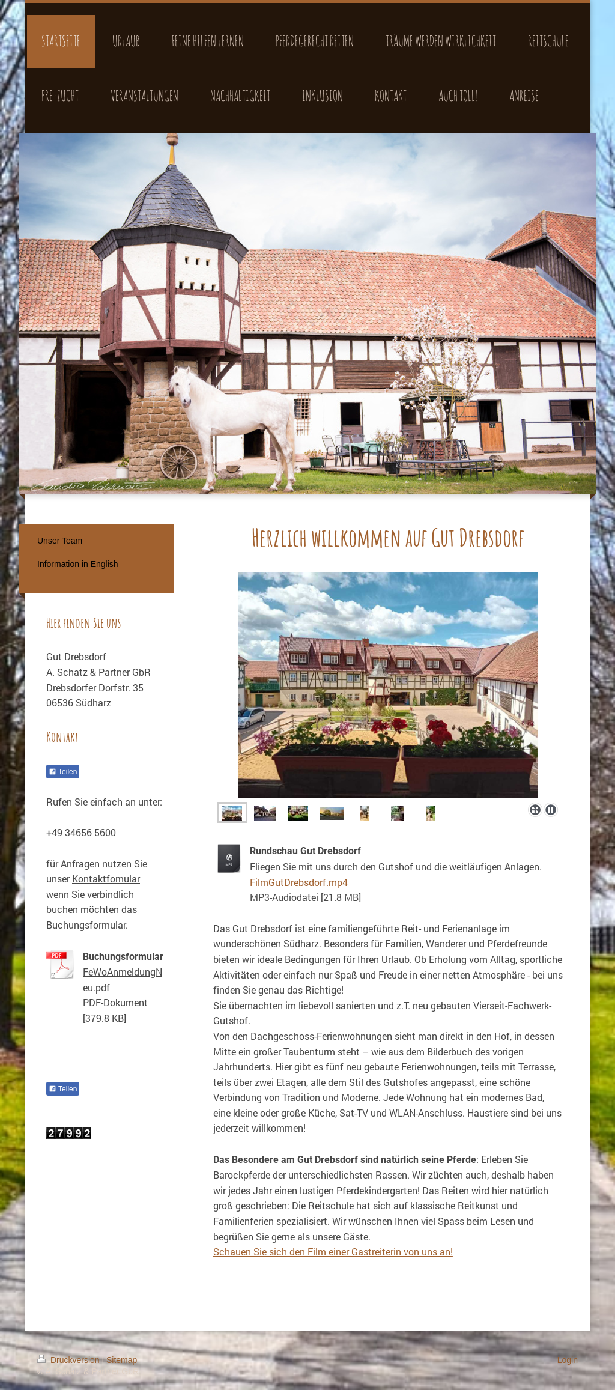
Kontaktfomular (106, 878)
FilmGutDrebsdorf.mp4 (299, 882)
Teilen (63, 772)
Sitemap (121, 1360)
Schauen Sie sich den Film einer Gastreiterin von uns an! (333, 1251)
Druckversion (69, 1360)
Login (567, 1360)
